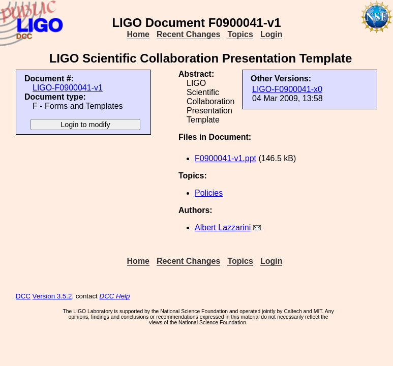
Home (138, 34)
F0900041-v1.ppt (225, 158)
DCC (23, 296)
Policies (209, 193)
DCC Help (115, 296)
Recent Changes (188, 34)
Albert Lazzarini (223, 227)
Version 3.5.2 (52, 296)
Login (271, 34)
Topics (240, 34)
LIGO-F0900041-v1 (68, 87)
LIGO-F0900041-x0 (287, 89)
